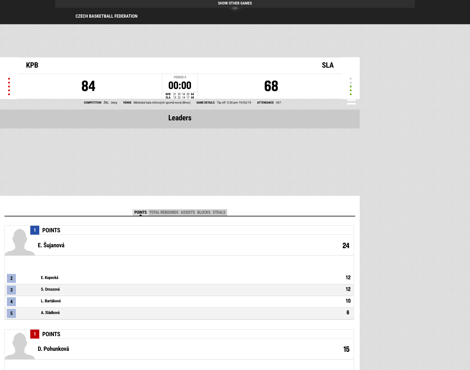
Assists (188, 212)
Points (140, 212)
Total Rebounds (163, 212)
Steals (219, 212)
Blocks (203, 212)
